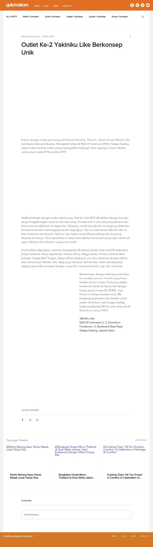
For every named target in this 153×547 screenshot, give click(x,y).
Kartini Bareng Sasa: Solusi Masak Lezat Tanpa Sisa (25, 476)
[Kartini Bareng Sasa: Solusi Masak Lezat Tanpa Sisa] (28, 457)
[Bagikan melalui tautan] (37, 419)
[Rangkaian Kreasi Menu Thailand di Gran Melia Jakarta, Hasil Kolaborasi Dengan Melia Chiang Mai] (76, 457)
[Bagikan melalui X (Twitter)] (30, 419)
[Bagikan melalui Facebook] (22, 419)
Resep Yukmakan (120, 16)
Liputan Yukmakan (97, 16)
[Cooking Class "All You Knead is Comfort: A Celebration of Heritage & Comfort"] (125, 457)
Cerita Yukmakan (52, 16)
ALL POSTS (11, 16)
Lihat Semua (141, 439)
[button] (142, 16)
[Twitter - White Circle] (137, 5)
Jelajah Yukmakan (74, 16)
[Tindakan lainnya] (130, 36)
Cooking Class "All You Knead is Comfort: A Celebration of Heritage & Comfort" (124, 476)
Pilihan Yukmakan (31, 16)
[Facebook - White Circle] (132, 5)
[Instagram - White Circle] (142, 5)
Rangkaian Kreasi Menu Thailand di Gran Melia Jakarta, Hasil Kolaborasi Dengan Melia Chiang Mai (76, 476)
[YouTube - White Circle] (148, 5)
